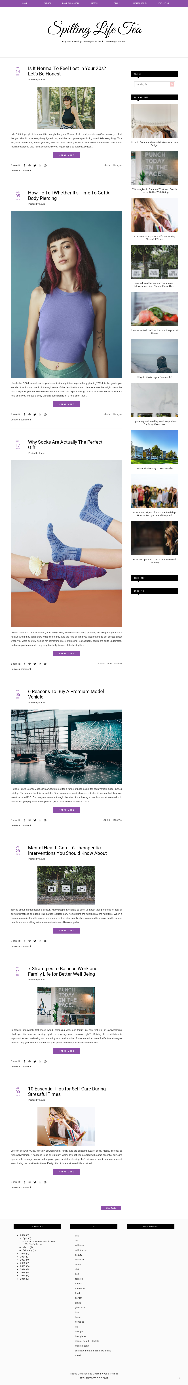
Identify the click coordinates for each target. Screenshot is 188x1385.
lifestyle (117, 165)
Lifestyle (94, 3)
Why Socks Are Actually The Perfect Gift (65, 444)
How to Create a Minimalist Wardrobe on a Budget (154, 144)
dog (77, 1274)
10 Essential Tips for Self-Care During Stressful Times (67, 1091)
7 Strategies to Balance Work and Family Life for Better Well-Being (63, 971)
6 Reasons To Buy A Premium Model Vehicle (66, 694)
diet (77, 1269)
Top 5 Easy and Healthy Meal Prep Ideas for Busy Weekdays (154, 423)
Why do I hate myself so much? (154, 377)
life (76, 1327)
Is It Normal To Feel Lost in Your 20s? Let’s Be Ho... (39, 1242)
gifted (78, 1303)
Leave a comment (21, 170)
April (25, 1238)
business (80, 1259)
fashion (117, 663)
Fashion (48, 3)
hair (77, 1312)
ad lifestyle (81, 1250)
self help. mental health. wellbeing (93, 1350)
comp (78, 1264)
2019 (23, 1272)
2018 (23, 1275)
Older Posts (111, 1208)
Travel (117, 3)
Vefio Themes (110, 1373)
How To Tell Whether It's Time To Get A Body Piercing (68, 195)
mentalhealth (82, 1346)
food (77, 1293)
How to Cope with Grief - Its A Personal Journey (154, 561)
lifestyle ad (81, 1336)
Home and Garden (71, 3)
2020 (23, 1269)
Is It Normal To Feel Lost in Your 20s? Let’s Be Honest (67, 71)
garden (79, 1298)
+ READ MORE (66, 155)
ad (76, 1240)
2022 (23, 1263)
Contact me (163, 3)
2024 (23, 1256)
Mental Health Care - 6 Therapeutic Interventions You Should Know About (67, 850)
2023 (23, 1260)
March (26, 1247)
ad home (79, 1245)
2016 (23, 1279)
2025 (23, 1253)
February (28, 1250)
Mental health (140, 3)
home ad (79, 1322)
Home (24, 3)
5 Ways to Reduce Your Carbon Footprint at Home (154, 332)
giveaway (80, 1307)
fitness (78, 1283)
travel (78, 1355)
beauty (78, 1255)
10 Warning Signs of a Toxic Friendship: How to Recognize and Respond (154, 514)
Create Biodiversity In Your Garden (154, 468)
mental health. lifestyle (87, 1341)
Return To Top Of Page (94, 1378)
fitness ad (80, 1288)
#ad (109, 663)
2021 (23, 1266)
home (78, 1317)
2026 (23, 1235)
